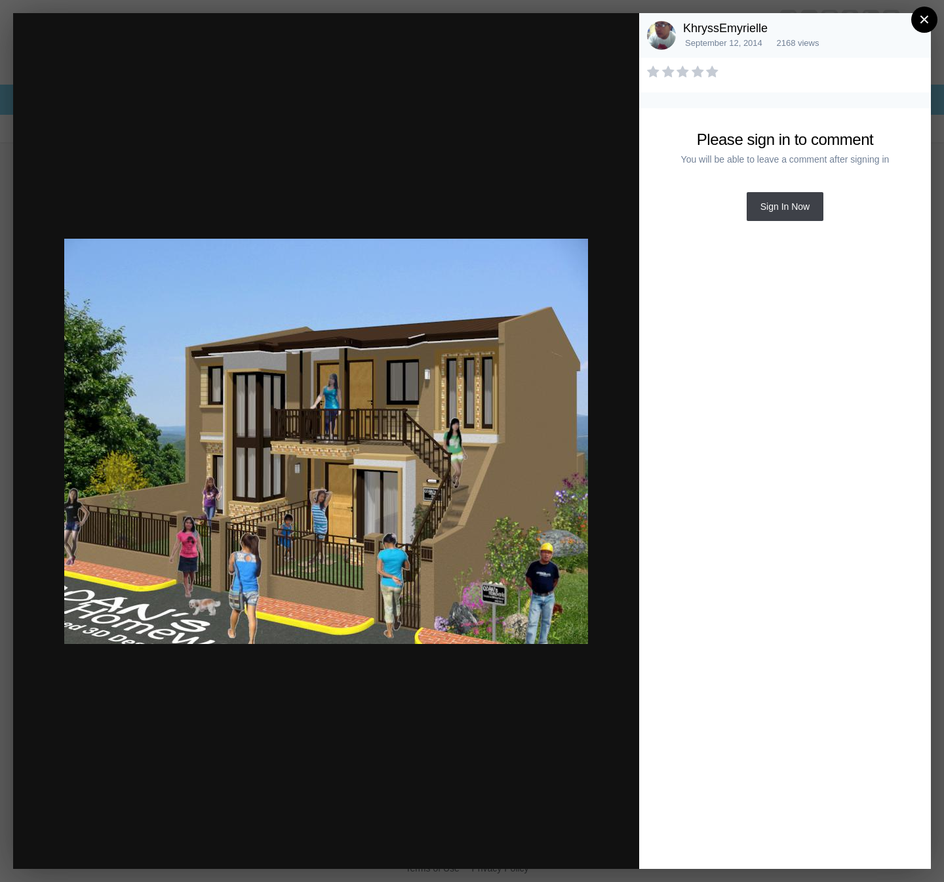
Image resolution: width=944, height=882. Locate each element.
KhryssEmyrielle (725, 28)
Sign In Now (785, 206)
